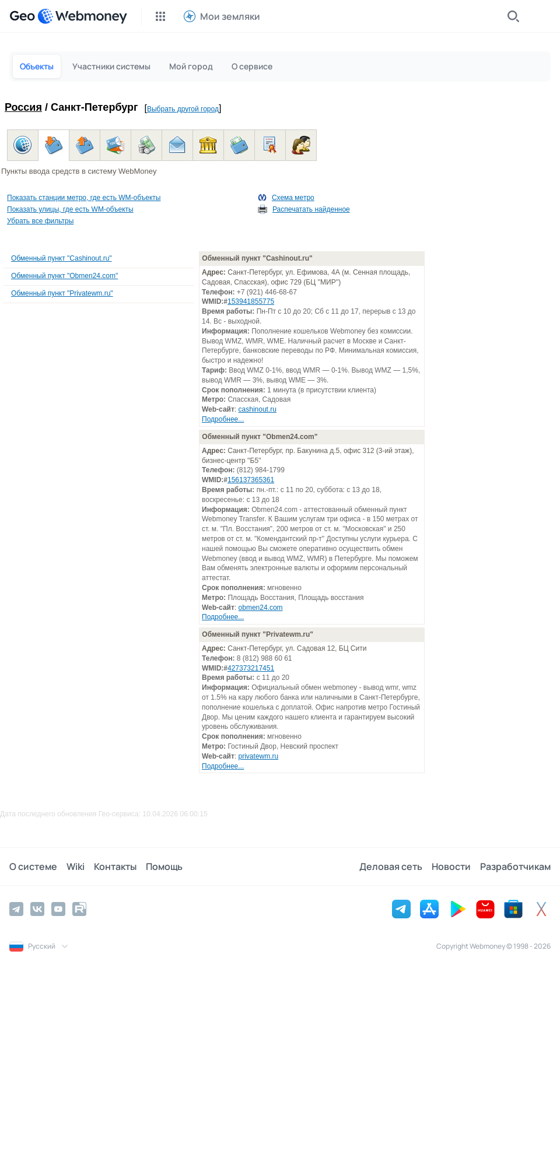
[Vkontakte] (37, 909)
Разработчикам (515, 866)
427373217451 (251, 668)
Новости (451, 866)
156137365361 (251, 480)
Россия (23, 107)
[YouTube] (58, 909)
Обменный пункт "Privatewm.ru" (62, 293)
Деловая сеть (390, 866)
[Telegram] (16, 909)
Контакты (115, 866)
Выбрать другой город (183, 109)
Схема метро (293, 198)
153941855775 (251, 301)
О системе (33, 866)
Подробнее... (223, 419)
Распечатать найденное (311, 209)
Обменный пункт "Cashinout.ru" (61, 258)
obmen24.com (261, 607)
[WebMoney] (82, 16)
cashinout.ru (257, 409)
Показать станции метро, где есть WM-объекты (83, 198)
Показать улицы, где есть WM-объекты (70, 209)
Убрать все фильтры (40, 221)
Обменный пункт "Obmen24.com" (64, 276)
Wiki (75, 866)
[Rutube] (79, 909)
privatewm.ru (259, 756)
